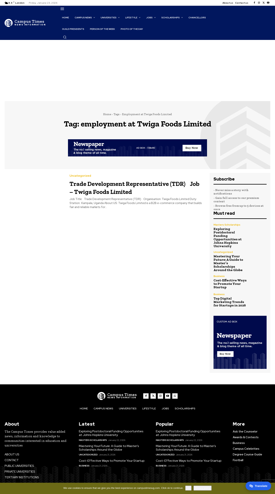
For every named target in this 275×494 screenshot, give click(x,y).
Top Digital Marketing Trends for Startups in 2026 (230, 301)
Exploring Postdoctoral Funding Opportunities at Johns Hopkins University (228, 237)
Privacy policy (202, 488)
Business (219, 276)
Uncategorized (80, 175)
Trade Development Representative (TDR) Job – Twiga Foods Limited (133, 187)
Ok (188, 488)
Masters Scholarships (227, 225)
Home (107, 114)
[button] (64, 37)
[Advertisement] (137, 68)
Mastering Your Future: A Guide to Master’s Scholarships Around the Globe (109, 448)
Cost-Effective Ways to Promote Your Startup (230, 283)
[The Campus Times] (25, 23)
